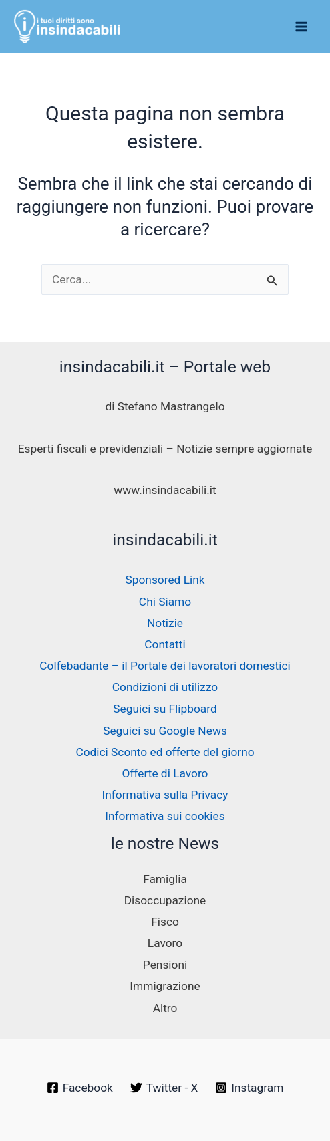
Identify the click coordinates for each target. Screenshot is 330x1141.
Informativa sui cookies (164, 816)
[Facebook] (80, 1088)
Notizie (165, 623)
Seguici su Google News (165, 730)
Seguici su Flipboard (164, 708)
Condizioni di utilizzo (165, 687)
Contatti (164, 644)
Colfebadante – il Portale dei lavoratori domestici (164, 665)
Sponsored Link (164, 579)
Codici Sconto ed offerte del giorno (164, 752)
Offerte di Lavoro (165, 773)
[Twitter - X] (164, 1088)
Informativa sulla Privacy (165, 794)
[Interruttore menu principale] (301, 26)
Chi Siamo (165, 601)
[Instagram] (249, 1088)
